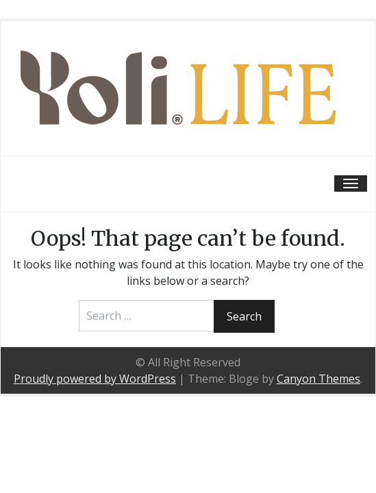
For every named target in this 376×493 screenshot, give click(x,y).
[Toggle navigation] (350, 183)
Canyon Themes (318, 378)
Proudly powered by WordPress (95, 378)
